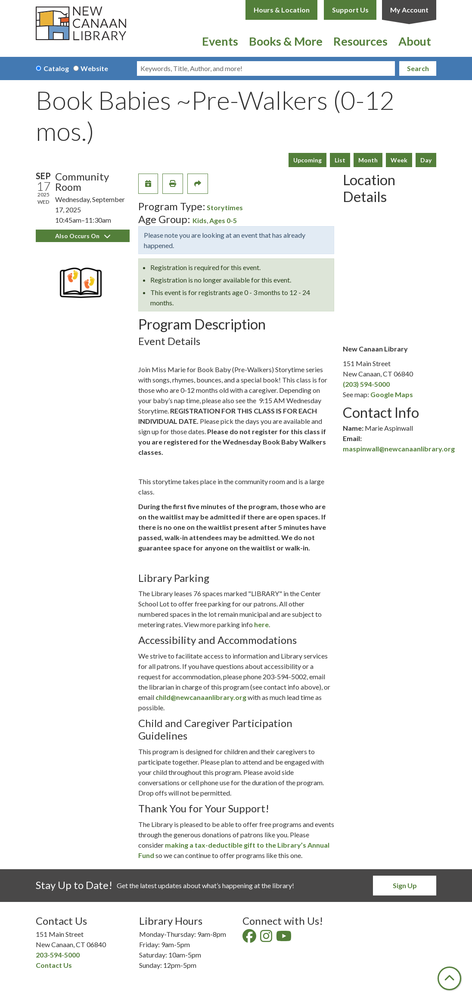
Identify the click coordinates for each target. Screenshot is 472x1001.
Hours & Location (282, 10)
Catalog (56, 68)
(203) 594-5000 (366, 384)
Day (426, 160)
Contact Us (54, 965)
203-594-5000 (58, 955)
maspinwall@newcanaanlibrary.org (399, 449)
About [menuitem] (414, 41)
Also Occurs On (82, 235)
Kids (200, 220)
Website (94, 68)
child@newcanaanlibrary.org (200, 697)
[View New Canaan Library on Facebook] (250, 938)
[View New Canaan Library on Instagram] (266, 938)
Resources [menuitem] (360, 41)
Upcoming (307, 160)
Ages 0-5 (223, 220)
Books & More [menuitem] (286, 41)
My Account (409, 10)
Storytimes (225, 207)
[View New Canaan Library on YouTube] (284, 938)
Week (399, 160)
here (261, 624)
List (340, 160)
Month (368, 160)
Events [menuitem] (220, 41)
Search (418, 68)
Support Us (350, 10)
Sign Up (405, 885)
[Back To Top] (449, 978)
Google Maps (391, 394)
